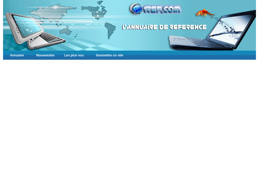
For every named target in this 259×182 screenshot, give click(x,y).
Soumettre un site (109, 55)
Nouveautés (45, 55)
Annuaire (17, 55)
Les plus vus (74, 55)
